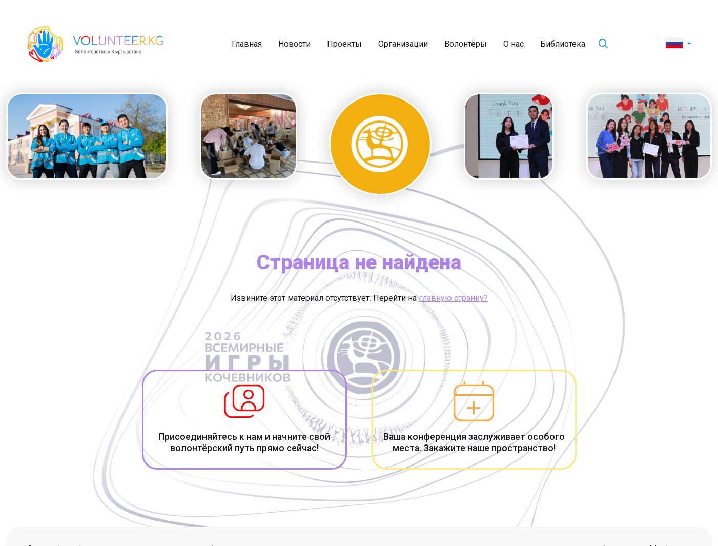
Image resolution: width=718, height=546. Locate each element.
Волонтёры (465, 44)
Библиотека (562, 44)
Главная (247, 44)
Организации (403, 44)
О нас (513, 44)
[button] (678, 44)
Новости (294, 44)
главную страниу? (453, 298)
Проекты (344, 44)
